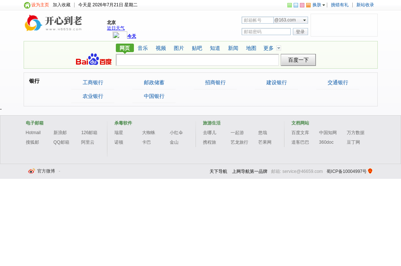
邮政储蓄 (154, 82)
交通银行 (337, 82)
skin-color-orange (308, 5)
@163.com (285, 20)
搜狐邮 (32, 142)
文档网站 (300, 123)
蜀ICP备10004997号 (346, 171)
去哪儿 (209, 132)
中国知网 (328, 132)
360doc (326, 142)
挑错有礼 (340, 4)
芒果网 (265, 142)
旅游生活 (212, 123)
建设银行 (276, 82)
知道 (215, 48)
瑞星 (118, 132)
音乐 (143, 48)
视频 (161, 48)
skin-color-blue (296, 5)
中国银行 (154, 96)
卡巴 (146, 142)
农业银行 (93, 96)
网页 (125, 48)
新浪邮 (60, 132)
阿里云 (87, 142)
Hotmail (33, 132)
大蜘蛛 (148, 132)
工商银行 (93, 82)
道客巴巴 (300, 142)
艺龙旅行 (239, 142)
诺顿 (118, 142)
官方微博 (42, 171)
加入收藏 (61, 4)
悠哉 (262, 132)
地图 (251, 48)
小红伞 (176, 132)
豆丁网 (353, 142)
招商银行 (215, 82)
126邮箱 (89, 132)
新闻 (233, 48)
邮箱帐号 (253, 20)
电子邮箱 (35, 123)
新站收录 (365, 4)
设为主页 (40, 4)
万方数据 (355, 132)
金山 (174, 142)
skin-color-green (289, 5)
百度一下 (298, 60)
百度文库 (300, 132)
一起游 (237, 132)
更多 (268, 48)
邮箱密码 (253, 31)
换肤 (316, 5)
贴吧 (197, 48)
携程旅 (209, 142)
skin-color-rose (302, 5)
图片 (179, 48)
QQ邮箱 (61, 142)
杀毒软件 (123, 123)
